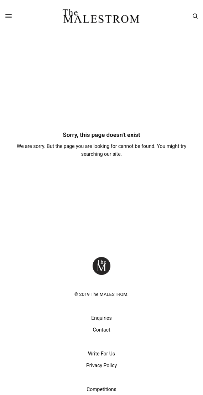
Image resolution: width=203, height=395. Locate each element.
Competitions (101, 389)
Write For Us (101, 353)
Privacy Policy (101, 365)
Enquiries (101, 318)
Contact (101, 330)
